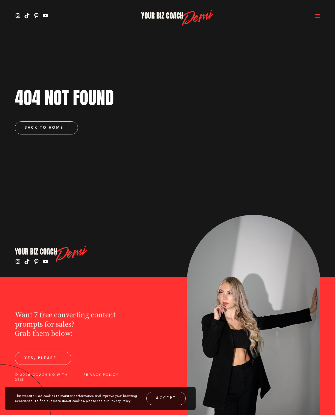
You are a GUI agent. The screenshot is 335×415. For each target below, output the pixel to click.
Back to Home (51, 128)
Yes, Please (48, 361)
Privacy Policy (120, 401)
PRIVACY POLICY (101, 377)
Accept (166, 398)
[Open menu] (314, 15)
